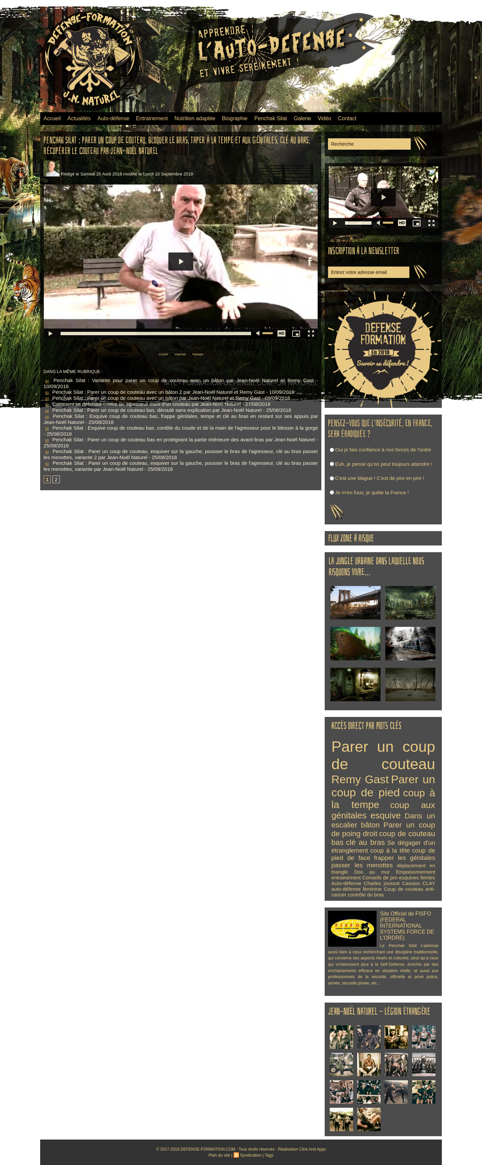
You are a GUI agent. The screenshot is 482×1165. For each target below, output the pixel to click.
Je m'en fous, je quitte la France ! (372, 492)
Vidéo (324, 118)
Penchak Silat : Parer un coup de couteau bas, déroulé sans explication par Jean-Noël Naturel (153, 409)
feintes (427, 877)
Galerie (302, 118)
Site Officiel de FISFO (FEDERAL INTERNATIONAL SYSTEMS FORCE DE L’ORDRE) (405, 925)
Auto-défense (113, 118)
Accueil (52, 118)
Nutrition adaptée (194, 118)
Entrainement (152, 118)
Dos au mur (372, 872)
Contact (347, 118)
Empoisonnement (415, 872)
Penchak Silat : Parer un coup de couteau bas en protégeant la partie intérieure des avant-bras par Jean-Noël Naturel (179, 439)
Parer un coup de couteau (383, 755)
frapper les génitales (404, 857)
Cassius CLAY (418, 883)
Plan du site (220, 1155)
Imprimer (178, 353)
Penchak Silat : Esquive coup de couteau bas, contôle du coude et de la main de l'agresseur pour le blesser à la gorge (181, 427)
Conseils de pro (379, 877)
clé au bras (365, 842)
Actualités (79, 118)
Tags (268, 1155)
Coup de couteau (403, 889)
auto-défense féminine (356, 889)
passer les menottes (362, 865)
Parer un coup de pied (383, 786)
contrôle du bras (366, 894)
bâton (370, 825)
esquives (409, 877)
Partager (205, 353)
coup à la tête (390, 850)
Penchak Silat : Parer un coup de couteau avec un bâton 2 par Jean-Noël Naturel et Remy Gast (154, 391)
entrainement (346, 877)
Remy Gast (360, 779)
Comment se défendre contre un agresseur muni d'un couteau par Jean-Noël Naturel (142, 403)
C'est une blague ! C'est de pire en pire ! (379, 478)
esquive (386, 815)
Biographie (235, 118)
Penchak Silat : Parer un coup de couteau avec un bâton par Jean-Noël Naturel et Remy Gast (152, 397)
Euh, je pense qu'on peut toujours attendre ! (383, 464)
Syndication (250, 1155)
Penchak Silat (270, 118)
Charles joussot (382, 883)
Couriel (154, 353)
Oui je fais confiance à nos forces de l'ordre (383, 449)
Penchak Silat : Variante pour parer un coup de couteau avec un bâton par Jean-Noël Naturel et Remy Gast (179, 379)
